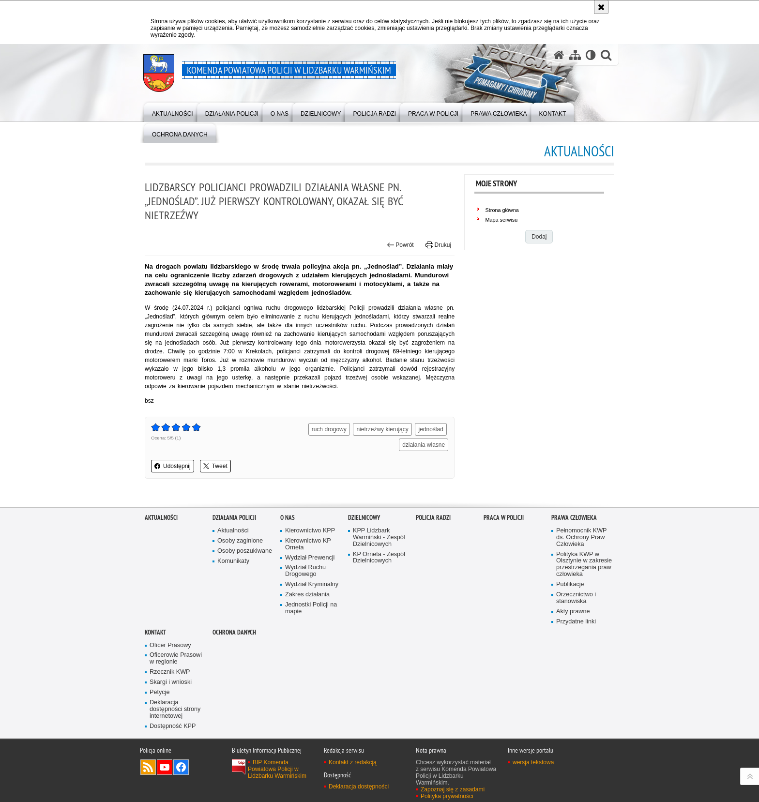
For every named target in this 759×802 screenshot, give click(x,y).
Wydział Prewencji (309, 561)
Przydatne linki (576, 624)
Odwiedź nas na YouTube (164, 770)
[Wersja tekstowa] (591, 55)
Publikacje (570, 587)
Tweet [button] (215, 466)
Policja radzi (433, 520)
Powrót (400, 245)
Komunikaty (233, 564)
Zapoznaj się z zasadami (453, 792)
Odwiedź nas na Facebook (181, 770)
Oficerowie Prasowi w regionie (176, 661)
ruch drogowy (329, 429)
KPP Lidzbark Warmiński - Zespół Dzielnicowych (379, 540)
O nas (287, 520)
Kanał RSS (148, 770)
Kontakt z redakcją (353, 765)
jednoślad (430, 429)
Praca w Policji (504, 520)
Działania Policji (234, 520)
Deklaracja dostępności (359, 789)
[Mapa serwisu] (575, 55)
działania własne (423, 444)
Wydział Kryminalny (311, 587)
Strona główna (502, 210)
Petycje (159, 695)
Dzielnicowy (364, 520)
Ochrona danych (234, 635)
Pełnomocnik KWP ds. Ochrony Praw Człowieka (581, 540)
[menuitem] (172, 111)
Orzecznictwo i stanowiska (576, 600)
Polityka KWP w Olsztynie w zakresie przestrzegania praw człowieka (584, 567)
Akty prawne (573, 614)
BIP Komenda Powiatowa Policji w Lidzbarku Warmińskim (277, 772)
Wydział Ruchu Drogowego (305, 574)
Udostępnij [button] (172, 466)
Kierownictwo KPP (310, 533)
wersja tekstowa (533, 765)
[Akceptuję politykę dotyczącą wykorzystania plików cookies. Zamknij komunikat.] (601, 7)
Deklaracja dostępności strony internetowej (175, 712)
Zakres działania (307, 597)
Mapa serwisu (502, 220)
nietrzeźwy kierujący (382, 429)
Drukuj (438, 245)
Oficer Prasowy (170, 648)
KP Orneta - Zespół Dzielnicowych (379, 560)
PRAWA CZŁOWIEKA (574, 520)
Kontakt (155, 635)
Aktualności (161, 520)
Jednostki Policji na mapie (311, 611)
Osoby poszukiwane (244, 554)
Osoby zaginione (240, 544)
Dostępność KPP (173, 729)
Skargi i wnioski (171, 685)
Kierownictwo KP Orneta (308, 547)
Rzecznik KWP (170, 675)
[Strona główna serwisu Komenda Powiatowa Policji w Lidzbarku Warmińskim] (559, 55)
